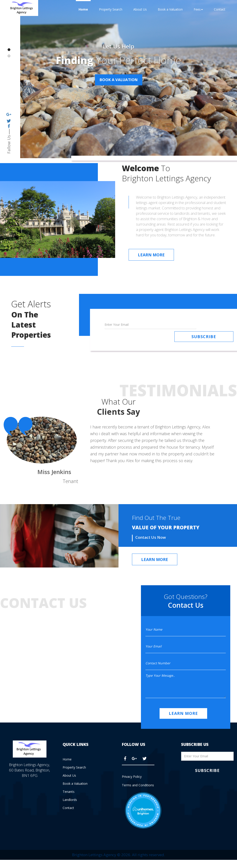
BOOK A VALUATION (118, 80)
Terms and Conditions (138, 785)
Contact (219, 9)
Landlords (70, 799)
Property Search (110, 9)
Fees (198, 9)
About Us (140, 9)
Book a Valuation (170, 9)
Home (83, 9)
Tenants (69, 791)
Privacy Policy (132, 776)
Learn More (151, 254)
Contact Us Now (150, 536)
